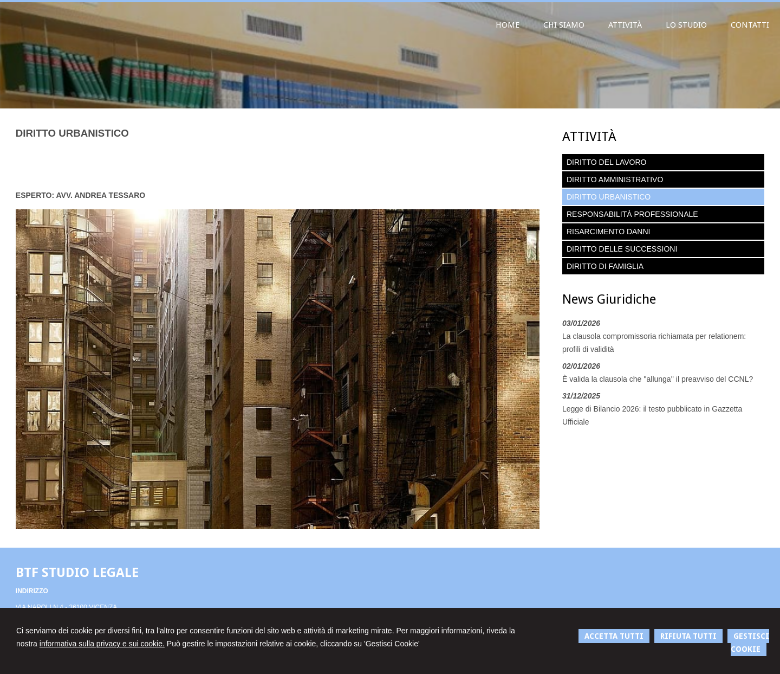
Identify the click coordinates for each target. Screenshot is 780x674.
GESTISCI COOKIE (750, 642)
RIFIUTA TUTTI (688, 636)
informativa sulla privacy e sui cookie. (102, 643)
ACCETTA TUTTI (614, 636)
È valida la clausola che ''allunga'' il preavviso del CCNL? (657, 379)
